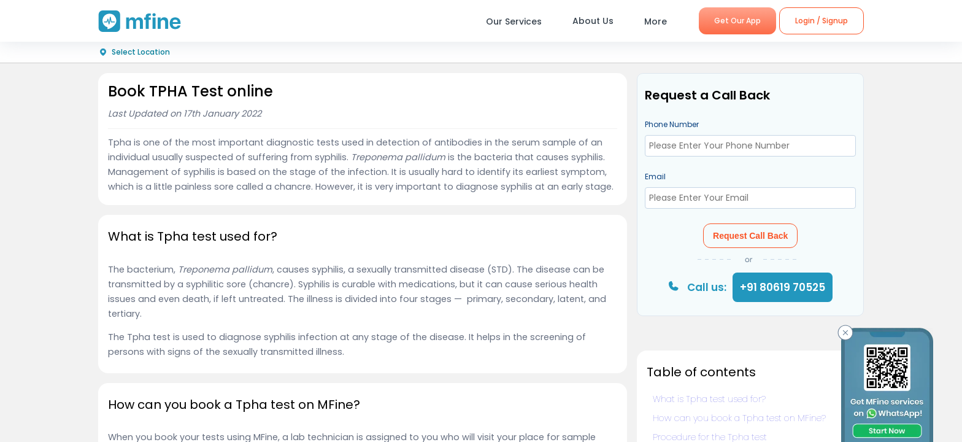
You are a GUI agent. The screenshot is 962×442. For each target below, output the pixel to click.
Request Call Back (750, 236)
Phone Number (672, 124)
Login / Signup (821, 20)
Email (655, 176)
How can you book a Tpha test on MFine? (739, 418)
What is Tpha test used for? (709, 399)
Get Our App (737, 20)
